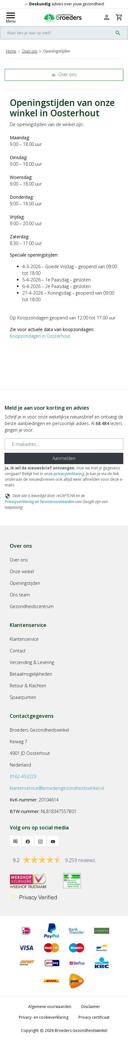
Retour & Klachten (28, 686)
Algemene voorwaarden (49, 1006)
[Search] (56, 32)
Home (11, 51)
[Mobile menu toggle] (10, 17)
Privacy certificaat (93, 1017)
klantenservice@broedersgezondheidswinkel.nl (57, 788)
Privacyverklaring (19, 501)
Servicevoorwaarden (57, 501)
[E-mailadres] (64, 444)
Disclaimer (90, 1006)
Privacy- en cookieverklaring (43, 1017)
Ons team (20, 595)
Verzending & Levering (32, 662)
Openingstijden (25, 583)
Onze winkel (22, 571)
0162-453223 (23, 776)
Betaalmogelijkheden (31, 674)
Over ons (29, 51)
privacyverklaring (69, 473)
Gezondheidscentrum (32, 606)
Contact (18, 651)
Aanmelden (63, 458)
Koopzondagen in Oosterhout (40, 336)
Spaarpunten (23, 697)
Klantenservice (24, 639)
